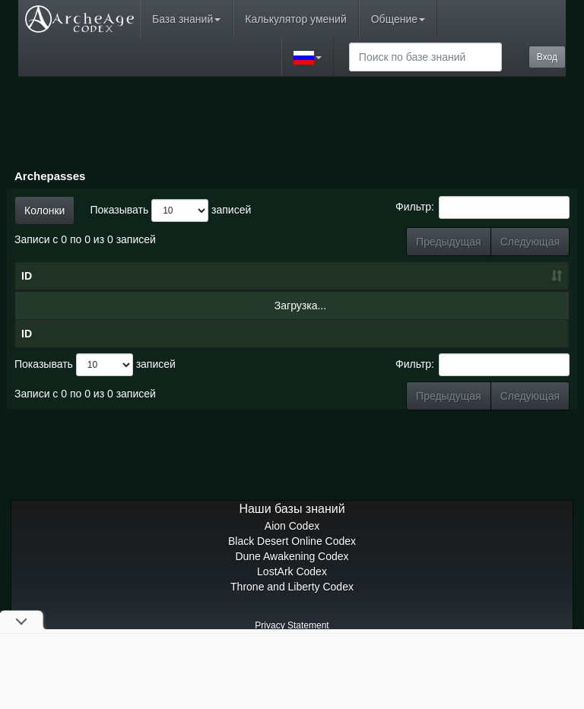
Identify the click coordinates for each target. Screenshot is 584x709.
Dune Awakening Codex (291, 617)
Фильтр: (482, 207)
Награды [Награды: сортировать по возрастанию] (441, 306)
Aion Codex (292, 587)
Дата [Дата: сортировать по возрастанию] (200, 306)
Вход (547, 57)
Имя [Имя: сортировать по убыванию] (100, 306)
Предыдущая (448, 242)
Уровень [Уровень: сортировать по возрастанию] (287, 306)
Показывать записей (170, 210)
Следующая (530, 242)
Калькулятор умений (295, 19)
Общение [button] (398, 19)
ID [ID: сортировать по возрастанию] (26, 306)
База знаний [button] (186, 19)
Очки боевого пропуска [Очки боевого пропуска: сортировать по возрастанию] (364, 291)
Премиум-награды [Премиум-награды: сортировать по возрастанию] (520, 298)
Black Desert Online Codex (292, 602)
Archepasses (49, 175)
